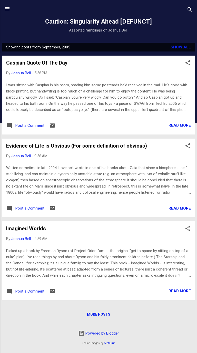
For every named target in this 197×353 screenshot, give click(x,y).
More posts (98, 314)
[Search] (190, 10)
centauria (109, 343)
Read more (180, 125)
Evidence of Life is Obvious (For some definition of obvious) (76, 146)
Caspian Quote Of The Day (36, 63)
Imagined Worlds (26, 228)
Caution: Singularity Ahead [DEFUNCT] (98, 21)
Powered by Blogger (98, 333)
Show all (181, 47)
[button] (188, 64)
